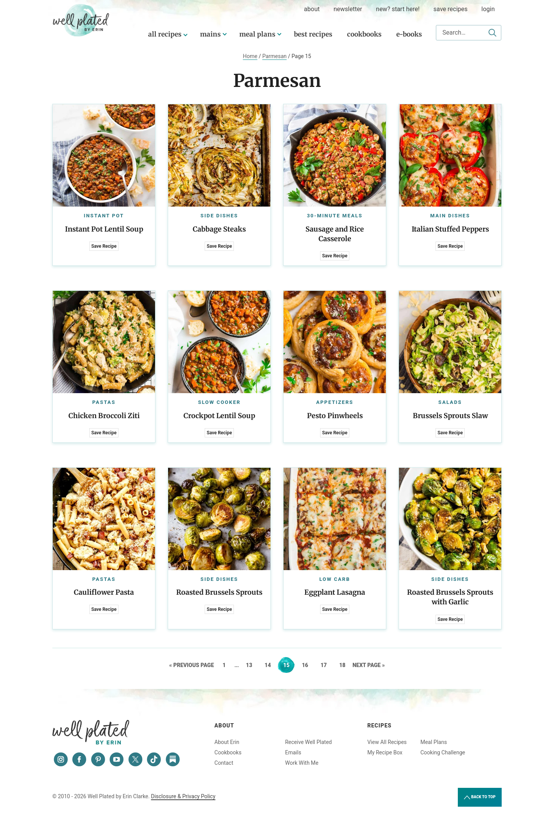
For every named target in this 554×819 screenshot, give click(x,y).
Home (250, 56)
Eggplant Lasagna (334, 592)
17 (326, 665)
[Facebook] (79, 759)
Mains (210, 34)
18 (345, 665)
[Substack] (173, 759)
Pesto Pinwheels (335, 415)
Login (488, 9)
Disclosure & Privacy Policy (183, 796)
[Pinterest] (98, 759)
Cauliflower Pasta (104, 592)
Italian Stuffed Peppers (450, 229)
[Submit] (492, 32)
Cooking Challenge (443, 752)
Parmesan (274, 56)
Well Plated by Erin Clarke (81, 20)
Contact (223, 763)
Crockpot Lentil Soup (219, 415)
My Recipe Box (384, 752)
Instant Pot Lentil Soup (104, 229)
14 (270, 665)
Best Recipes (313, 34)
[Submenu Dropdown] (225, 34)
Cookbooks (364, 34)
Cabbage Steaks (219, 229)
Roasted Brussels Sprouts (219, 592)
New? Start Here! (397, 9)
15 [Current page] (289, 665)
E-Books (409, 34)
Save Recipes (451, 9)
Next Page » (368, 665)
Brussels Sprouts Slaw (450, 415)
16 (308, 665)
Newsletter (348, 9)
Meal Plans (257, 34)
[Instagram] (61, 759)
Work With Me (302, 763)
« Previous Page (191, 665)
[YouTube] (116, 759)
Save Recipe (104, 246)
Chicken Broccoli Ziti (104, 415)
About (224, 725)
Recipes (379, 725)
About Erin (226, 742)
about (312, 9)
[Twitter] (135, 759)
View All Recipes (387, 742)
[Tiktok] (154, 759)
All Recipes (165, 34)
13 (251, 665)
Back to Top (480, 797)
